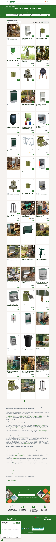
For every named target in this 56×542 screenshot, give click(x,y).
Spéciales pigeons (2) (43, 14)
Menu (7, 4)
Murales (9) (21, 14)
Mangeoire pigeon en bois (12, 480)
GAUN (42, 458)
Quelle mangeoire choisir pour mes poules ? (14, 473)
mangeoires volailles (27, 443)
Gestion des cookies (30, 540)
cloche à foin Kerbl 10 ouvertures (40, 449)
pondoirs (23, 470)
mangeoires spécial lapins (19, 416)
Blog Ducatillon (31, 526)
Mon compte (23, 526)
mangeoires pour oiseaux (38, 416)
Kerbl (14, 462)
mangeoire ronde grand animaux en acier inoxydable (14, 450)
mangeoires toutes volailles (35, 415)
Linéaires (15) (9, 14)
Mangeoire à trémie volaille (12, 478)
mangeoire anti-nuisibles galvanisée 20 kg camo (17, 427)
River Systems (31, 465)
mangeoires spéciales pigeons (28, 416)
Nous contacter (31, 525)
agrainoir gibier (42, 415)
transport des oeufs (15, 470)
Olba (32, 463)
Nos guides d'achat (31, 527)
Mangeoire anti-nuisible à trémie (13, 479)
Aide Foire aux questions (30, 529)
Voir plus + (9, 500)
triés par (38, 22)
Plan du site (22, 527)
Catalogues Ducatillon (24, 525)
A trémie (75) (15, 14)
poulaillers (9, 470)
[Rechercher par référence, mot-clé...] (29, 4)
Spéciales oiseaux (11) (34, 14)
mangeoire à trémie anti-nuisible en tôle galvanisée (35, 427)
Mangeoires (10, 410)
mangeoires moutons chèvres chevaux (40, 448)
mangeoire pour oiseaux (14, 421)
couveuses (20, 470)
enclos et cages (27, 470)
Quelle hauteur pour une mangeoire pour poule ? (15, 475)
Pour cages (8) (27, 14)
